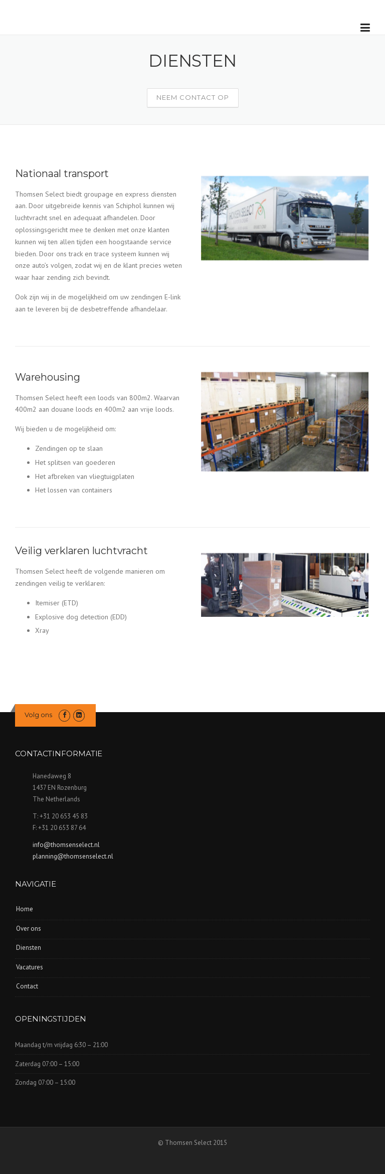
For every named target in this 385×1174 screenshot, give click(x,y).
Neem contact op (192, 97)
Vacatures (29, 967)
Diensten (28, 947)
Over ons (28, 928)
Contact (27, 986)
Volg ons (38, 715)
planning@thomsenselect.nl (73, 856)
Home (24, 909)
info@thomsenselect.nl (66, 845)
